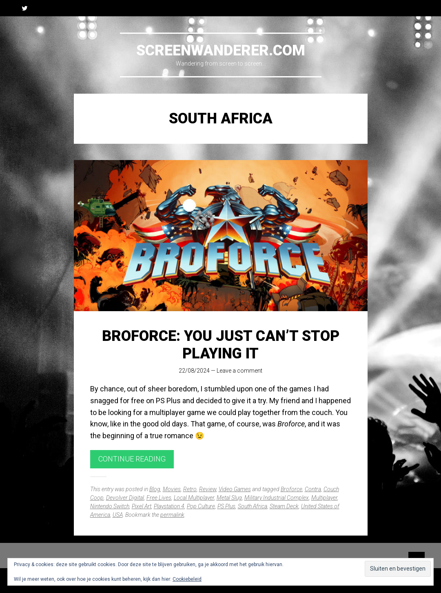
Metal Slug (229, 497)
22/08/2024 (194, 370)
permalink (172, 515)
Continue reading (132, 459)
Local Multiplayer (194, 497)
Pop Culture (201, 506)
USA (118, 515)
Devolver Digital (125, 497)
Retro (190, 489)
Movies (172, 489)
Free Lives (158, 497)
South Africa (252, 506)
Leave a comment (239, 370)
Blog (154, 489)
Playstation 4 (169, 506)
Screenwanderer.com (220, 50)
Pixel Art (141, 506)
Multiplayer (324, 497)
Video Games (235, 489)
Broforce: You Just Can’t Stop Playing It (220, 344)
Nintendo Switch (109, 506)
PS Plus (226, 506)
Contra (313, 489)
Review (207, 489)
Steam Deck (284, 506)
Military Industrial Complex (276, 497)
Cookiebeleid (187, 579)
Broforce (291, 489)
